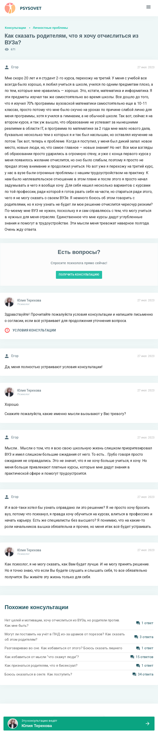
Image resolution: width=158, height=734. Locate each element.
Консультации (15, 27)
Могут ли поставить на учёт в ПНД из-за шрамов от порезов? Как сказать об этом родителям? (65, 637)
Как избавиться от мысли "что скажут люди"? (42, 657)
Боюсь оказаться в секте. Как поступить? (38, 674)
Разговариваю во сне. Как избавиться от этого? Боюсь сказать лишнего (63, 648)
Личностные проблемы (50, 27)
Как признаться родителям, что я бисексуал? (41, 665)
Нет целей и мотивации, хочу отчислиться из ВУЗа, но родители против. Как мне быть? (62, 623)
